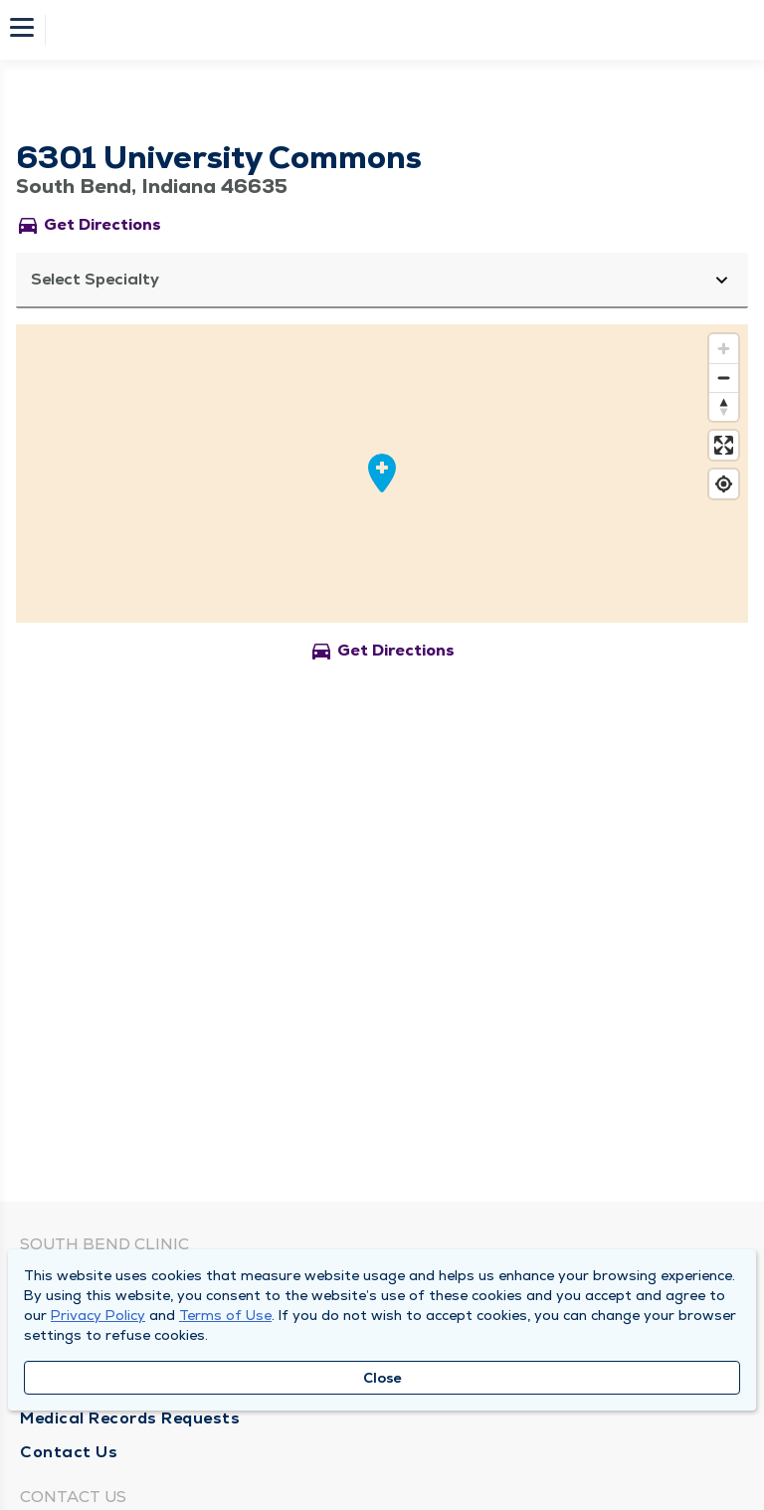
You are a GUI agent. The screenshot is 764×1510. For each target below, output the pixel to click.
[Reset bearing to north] (723, 406)
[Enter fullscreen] (723, 445)
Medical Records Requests (130, 1418)
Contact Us (68, 1451)
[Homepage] (395, 30)
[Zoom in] (723, 348)
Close (382, 1378)
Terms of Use (225, 1315)
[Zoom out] (723, 377)
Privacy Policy (98, 1315)
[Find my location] (723, 484)
